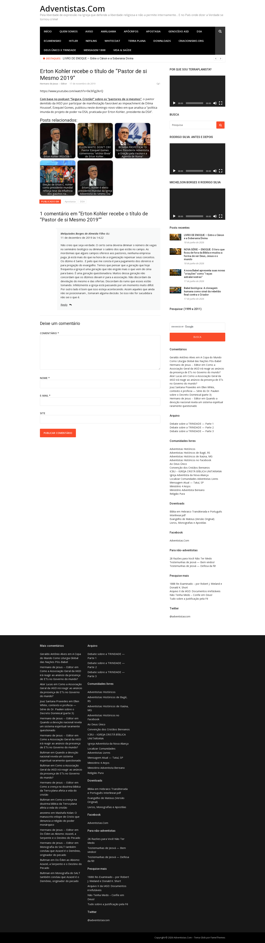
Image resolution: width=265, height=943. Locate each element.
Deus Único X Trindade (60, 50)
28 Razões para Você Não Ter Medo (191, 558)
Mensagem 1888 (95, 50)
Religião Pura (177, 493)
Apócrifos (131, 31)
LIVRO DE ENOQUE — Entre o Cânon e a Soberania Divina (98, 58)
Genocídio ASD (178, 31)
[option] (142, 58)
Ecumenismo (52, 40)
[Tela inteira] (220, 103)
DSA (199, 31)
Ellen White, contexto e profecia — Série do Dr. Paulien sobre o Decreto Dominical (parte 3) (194, 391)
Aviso (89, 31)
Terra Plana (137, 40)
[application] (197, 91)
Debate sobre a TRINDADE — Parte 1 (192, 423)
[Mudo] (215, 103)
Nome (45, 378)
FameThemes (218, 937)
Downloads (162, 40)
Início (48, 31)
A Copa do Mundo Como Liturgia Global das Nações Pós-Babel (60, 658)
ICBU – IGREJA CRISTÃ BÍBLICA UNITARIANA (196, 471)
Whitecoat (112, 40)
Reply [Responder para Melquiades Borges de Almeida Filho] (64, 304)
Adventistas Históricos (182, 449)
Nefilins (91, 40)
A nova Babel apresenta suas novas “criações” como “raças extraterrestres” (204, 273)
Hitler (73, 40)
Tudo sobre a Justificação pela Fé (189, 598)
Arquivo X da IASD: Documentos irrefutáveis (195, 591)
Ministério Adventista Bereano (187, 490)
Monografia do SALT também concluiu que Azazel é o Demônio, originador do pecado (60, 851)
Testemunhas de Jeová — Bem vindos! (192, 562)
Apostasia (153, 31)
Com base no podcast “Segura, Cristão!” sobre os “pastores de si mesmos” (90, 99)
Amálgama (108, 31)
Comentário (49, 333)
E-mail (45, 395)
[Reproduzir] (174, 103)
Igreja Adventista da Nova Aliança (189, 475)
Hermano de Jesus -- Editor (53, 83)
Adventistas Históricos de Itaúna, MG (191, 456)
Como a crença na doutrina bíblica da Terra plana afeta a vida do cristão (60, 790)
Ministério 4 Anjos (180, 486)
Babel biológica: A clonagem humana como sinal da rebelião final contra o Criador (202, 291)
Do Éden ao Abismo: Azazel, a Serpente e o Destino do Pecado (61, 864)
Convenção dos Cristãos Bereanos (190, 467)
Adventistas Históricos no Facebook (190, 460)
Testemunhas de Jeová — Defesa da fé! (193, 566)
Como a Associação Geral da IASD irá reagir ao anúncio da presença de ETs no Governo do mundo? (197, 368)
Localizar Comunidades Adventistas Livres (194, 478)
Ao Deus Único (178, 464)
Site (42, 413)
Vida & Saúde (122, 50)
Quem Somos (69, 31)
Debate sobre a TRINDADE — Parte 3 (192, 431)
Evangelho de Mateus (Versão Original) (192, 519)
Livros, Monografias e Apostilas (188, 522)
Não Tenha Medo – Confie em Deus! (191, 595)
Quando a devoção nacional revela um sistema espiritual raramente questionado (196, 402)
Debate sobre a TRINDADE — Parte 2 (192, 427)
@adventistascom (180, 616)
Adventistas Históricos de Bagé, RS (190, 452)
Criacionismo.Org (191, 40)
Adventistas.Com (72, 8)
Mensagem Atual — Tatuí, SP (187, 482)
